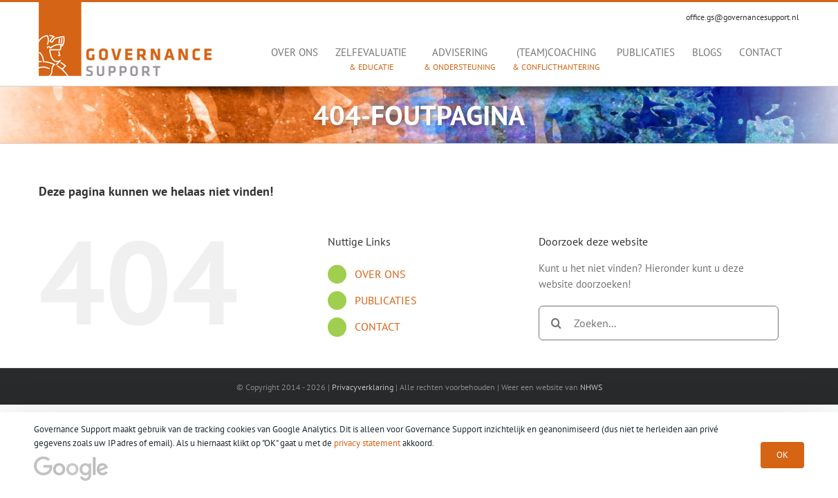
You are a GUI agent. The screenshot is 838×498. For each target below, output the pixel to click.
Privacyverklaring (362, 387)
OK (782, 455)
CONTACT (377, 326)
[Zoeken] (556, 323)
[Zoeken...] (659, 323)
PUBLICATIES (386, 300)
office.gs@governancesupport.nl (742, 17)
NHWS (591, 387)
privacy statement (367, 443)
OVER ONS (380, 274)
